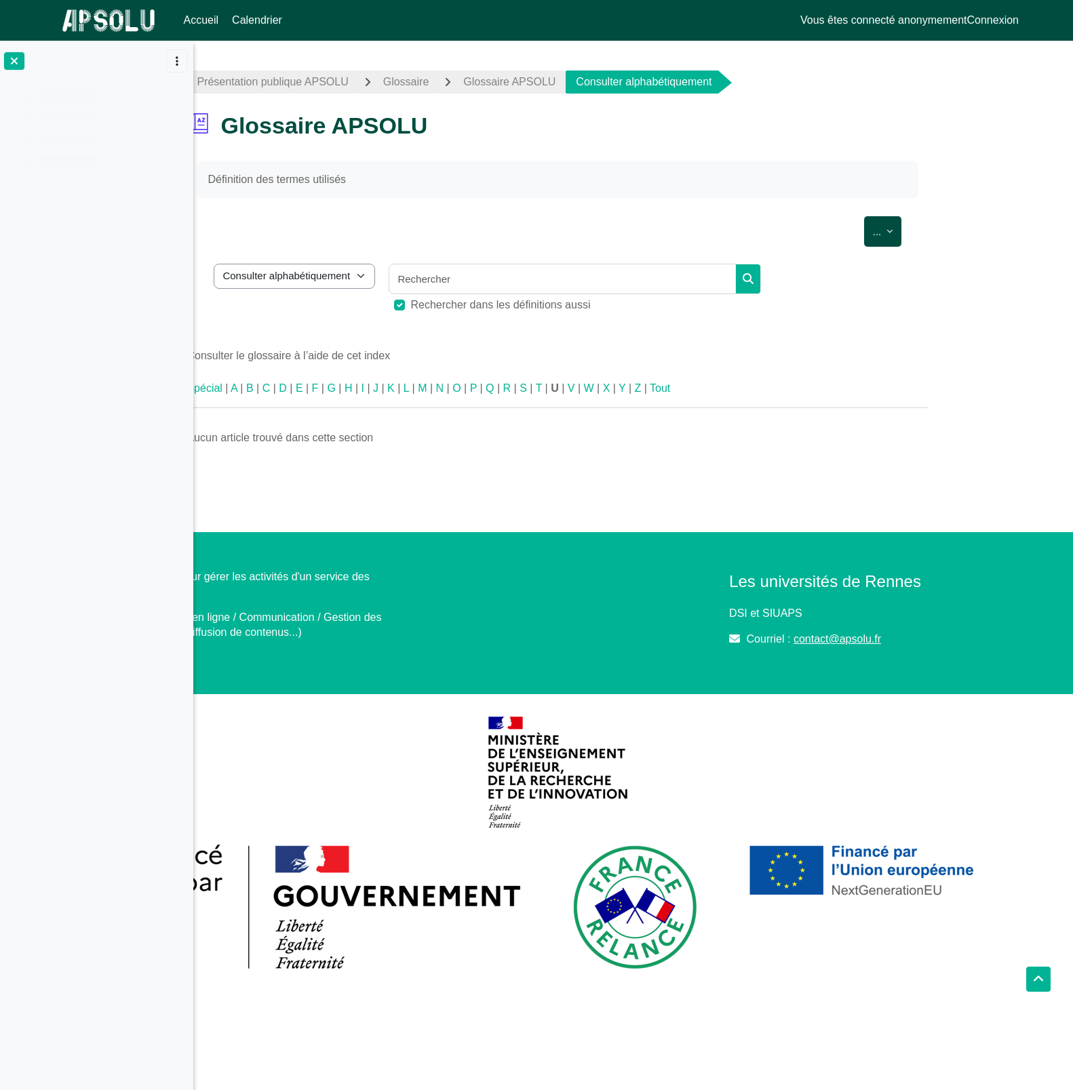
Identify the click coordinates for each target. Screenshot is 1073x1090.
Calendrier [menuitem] (257, 20)
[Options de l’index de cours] (177, 61)
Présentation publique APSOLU (348, 81)
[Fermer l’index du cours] (14, 61)
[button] (1038, 979)
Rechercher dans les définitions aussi (576, 304)
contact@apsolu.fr (889, 639)
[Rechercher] (639, 279)
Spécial (280, 388)
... (962, 229)
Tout (735, 388)
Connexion (993, 20)
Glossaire (482, 81)
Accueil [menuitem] (201, 20)
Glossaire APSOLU (585, 81)
